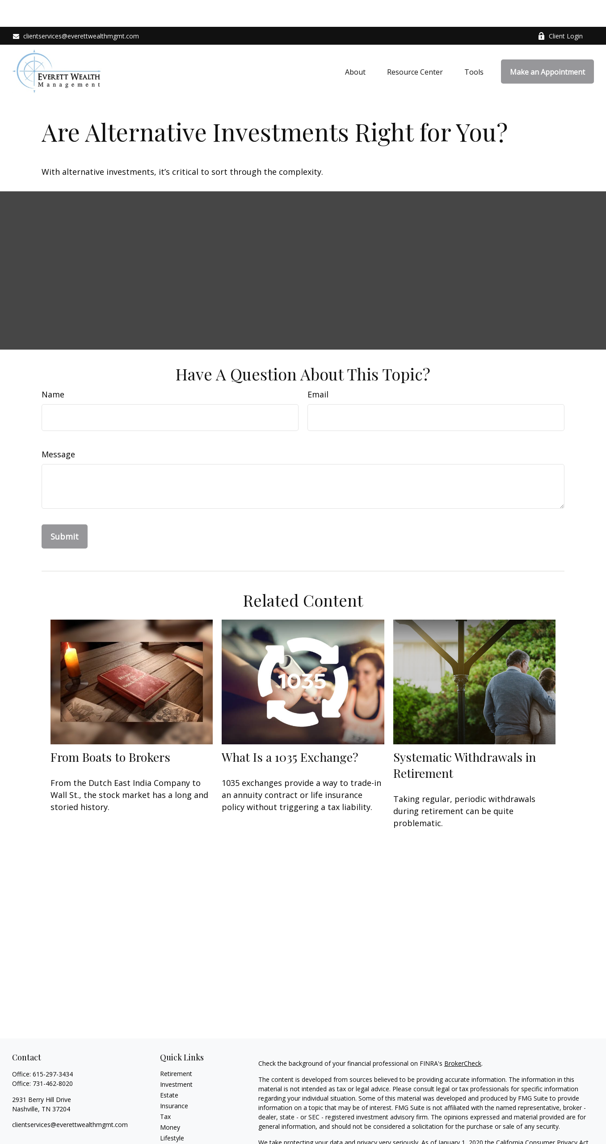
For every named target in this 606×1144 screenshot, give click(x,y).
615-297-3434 (53, 1047)
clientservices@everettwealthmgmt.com (75, 9)
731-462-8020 (53, 1056)
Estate (169, 1068)
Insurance (174, 1079)
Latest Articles (180, 1122)
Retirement (176, 1047)
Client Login (560, 9)
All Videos (174, 1132)
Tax (165, 1089)
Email (317, 367)
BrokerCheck (462, 1036)
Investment (176, 1057)
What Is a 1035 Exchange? (290, 730)
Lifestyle (172, 1111)
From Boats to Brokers (110, 730)
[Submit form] (65, 510)
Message (58, 427)
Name (53, 367)
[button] (355, 44)
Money (170, 1100)
